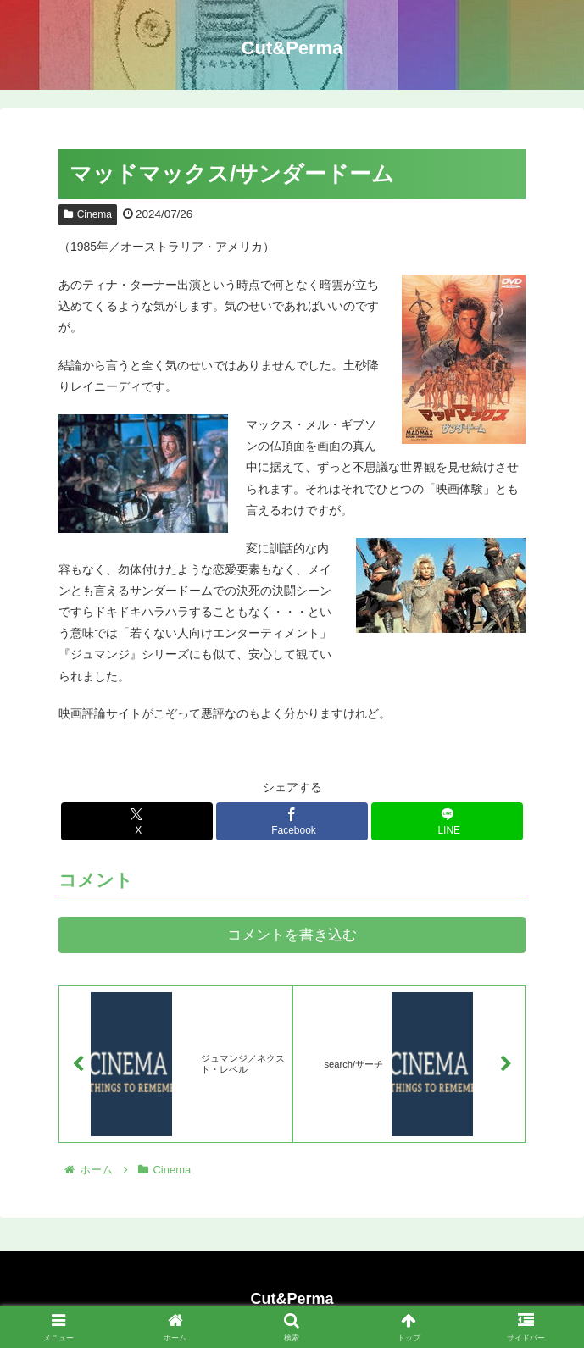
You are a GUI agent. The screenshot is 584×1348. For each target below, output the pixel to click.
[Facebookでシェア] (292, 821)
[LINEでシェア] (447, 821)
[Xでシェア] (137, 821)
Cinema (88, 214)
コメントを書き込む (292, 935)
